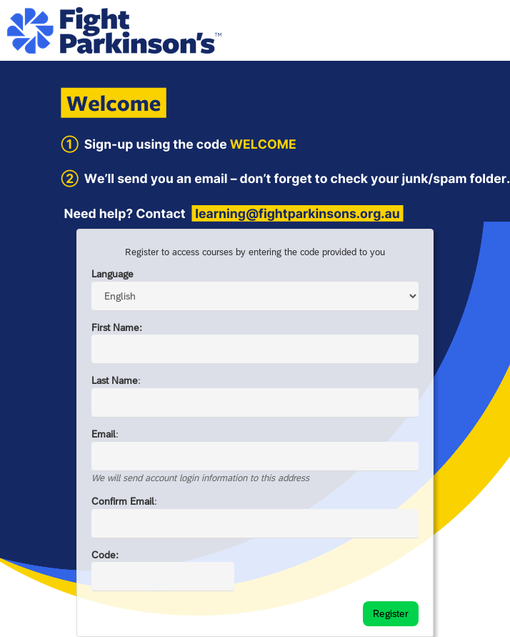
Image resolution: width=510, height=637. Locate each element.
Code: (105, 555)
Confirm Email (122, 501)
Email (103, 434)
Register (391, 613)
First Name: (116, 327)
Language (112, 274)
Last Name (114, 380)
